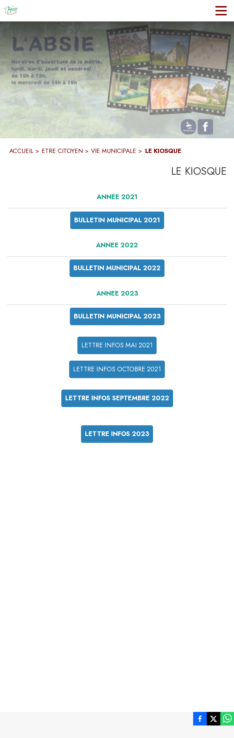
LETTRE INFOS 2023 (117, 434)
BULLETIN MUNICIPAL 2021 (117, 220)
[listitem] (200, 720)
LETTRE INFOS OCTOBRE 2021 (117, 369)
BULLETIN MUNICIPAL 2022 (117, 268)
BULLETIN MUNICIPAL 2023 (117, 316)
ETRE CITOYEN (62, 151)
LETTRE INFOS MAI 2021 (117, 345)
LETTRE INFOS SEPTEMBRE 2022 (117, 398)
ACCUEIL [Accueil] (21, 151)
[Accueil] (11, 11)
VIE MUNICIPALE (113, 151)
